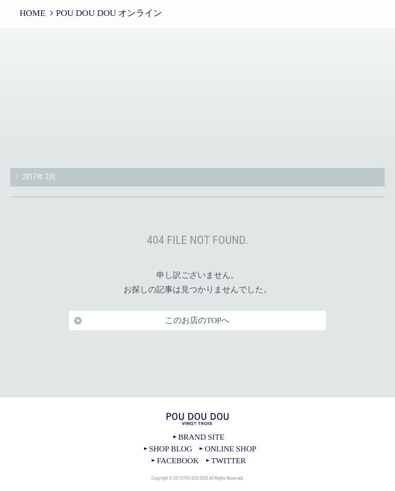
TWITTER (228, 460)
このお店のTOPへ (197, 320)
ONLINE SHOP (230, 448)
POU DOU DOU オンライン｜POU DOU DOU (197, 99)
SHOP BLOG (170, 448)
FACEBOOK (178, 460)
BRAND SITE (201, 436)
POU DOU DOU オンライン (109, 13)
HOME (32, 13)
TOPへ (197, 397)
